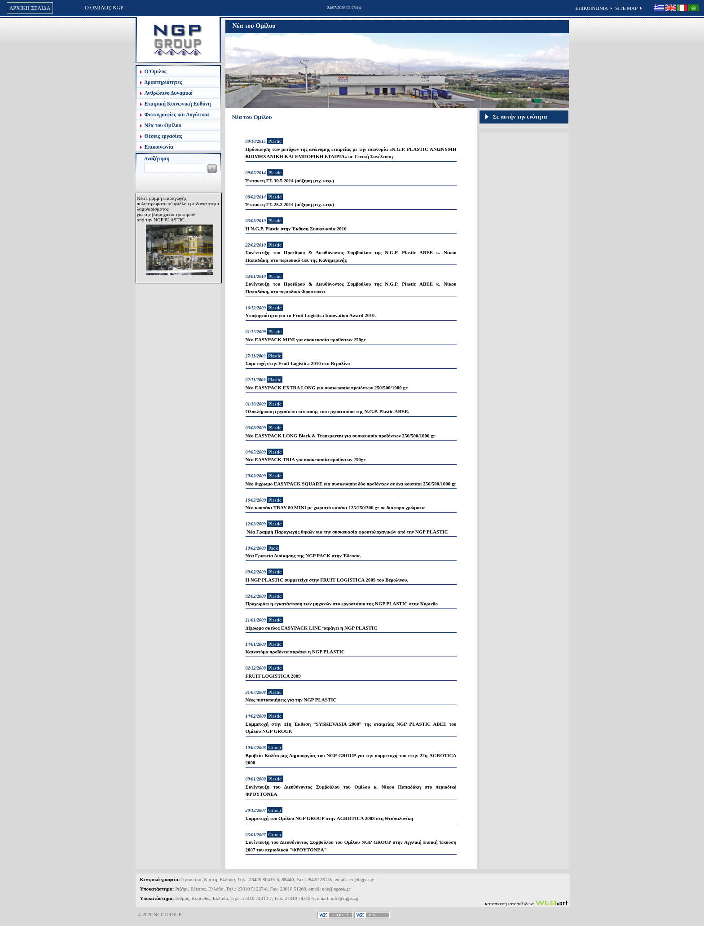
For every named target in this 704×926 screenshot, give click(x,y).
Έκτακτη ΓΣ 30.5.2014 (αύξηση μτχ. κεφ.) (290, 180)
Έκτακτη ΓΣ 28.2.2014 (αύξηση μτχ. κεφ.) (290, 204)
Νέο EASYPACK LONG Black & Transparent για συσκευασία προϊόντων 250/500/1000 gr (341, 435)
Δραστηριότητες (163, 82)
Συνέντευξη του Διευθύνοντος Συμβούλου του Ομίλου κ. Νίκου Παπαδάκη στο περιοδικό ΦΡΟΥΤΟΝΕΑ (351, 790)
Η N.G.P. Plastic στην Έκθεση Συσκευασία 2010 (296, 228)
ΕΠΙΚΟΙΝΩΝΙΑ (591, 8)
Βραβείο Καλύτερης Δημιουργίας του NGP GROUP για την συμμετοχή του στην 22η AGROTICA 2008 (351, 759)
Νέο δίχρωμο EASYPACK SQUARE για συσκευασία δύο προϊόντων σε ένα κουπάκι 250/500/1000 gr (351, 483)
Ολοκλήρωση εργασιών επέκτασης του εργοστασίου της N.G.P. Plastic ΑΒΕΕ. (327, 411)
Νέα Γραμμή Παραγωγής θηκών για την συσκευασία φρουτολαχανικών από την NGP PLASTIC (347, 531)
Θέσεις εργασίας (163, 136)
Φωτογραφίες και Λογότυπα (177, 114)
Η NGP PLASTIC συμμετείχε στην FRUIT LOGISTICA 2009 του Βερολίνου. (327, 579)
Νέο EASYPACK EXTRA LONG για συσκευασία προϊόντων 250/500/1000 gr (327, 387)
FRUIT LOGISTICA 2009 (273, 676)
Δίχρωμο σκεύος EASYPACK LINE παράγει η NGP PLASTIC (312, 628)
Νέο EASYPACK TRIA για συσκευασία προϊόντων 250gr (306, 459)
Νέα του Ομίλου (163, 125)
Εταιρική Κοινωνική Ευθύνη (178, 104)
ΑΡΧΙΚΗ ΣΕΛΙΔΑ (30, 8)
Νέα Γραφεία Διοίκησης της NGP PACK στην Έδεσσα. (303, 555)
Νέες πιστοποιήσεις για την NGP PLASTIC (291, 699)
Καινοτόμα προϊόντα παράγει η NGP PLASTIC (295, 651)
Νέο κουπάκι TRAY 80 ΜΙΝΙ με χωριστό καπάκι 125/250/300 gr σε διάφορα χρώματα (335, 507)
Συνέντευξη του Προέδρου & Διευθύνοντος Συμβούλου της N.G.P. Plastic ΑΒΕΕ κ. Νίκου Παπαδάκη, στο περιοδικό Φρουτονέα (351, 287)
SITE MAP (626, 8)
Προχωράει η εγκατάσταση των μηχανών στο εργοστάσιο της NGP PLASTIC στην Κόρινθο (342, 603)
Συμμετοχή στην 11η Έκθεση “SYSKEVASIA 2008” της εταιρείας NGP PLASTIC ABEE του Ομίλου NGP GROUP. (351, 727)
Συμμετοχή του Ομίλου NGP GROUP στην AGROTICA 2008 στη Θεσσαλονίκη (330, 818)
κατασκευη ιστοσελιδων (508, 903)
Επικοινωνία (159, 147)
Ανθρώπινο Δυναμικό (169, 93)
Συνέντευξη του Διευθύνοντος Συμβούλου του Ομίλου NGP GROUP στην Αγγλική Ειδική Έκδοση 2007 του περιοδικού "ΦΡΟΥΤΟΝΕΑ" (351, 845)
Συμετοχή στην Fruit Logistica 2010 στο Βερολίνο (298, 363)
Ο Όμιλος (156, 71)
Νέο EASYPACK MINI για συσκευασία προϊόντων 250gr (306, 339)
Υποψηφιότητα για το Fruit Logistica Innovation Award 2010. (311, 315)
